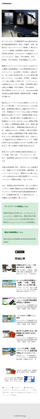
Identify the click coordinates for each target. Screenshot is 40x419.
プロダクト (20, 252)
